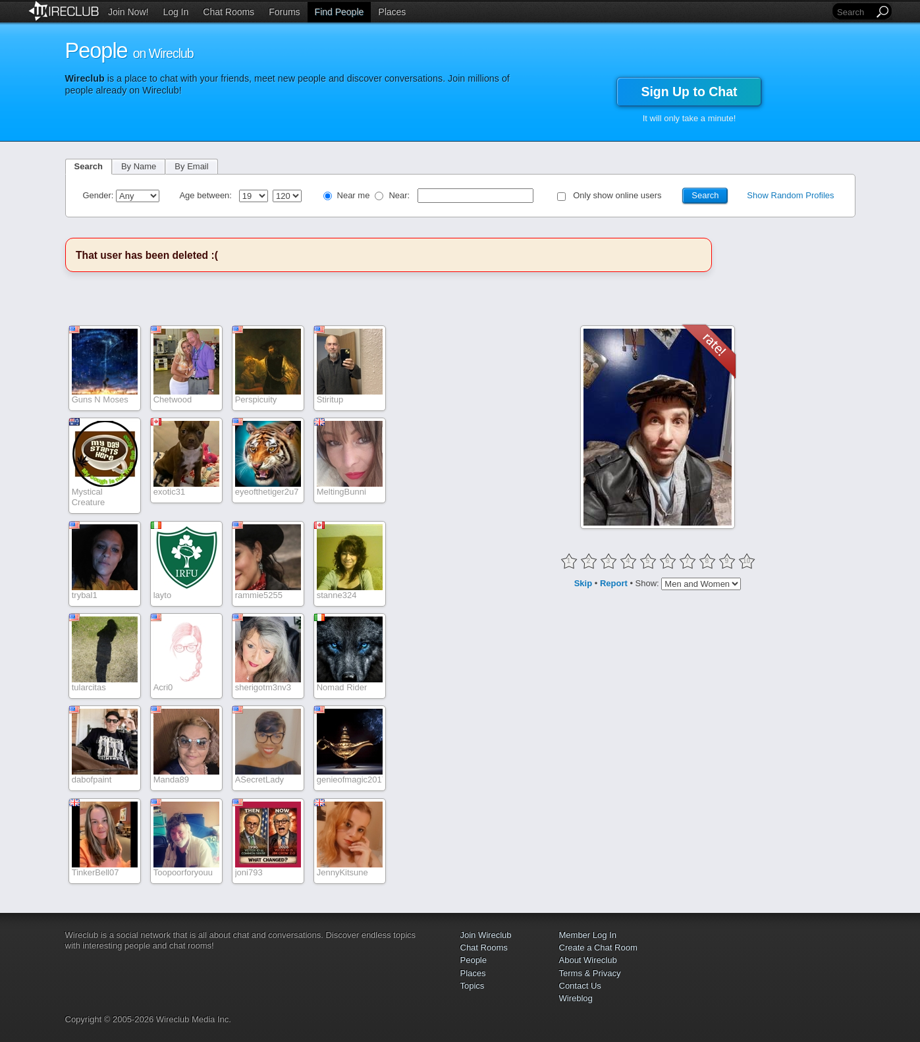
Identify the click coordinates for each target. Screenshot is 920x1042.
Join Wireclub (486, 935)
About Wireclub (588, 960)
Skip (583, 583)
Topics (472, 986)
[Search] (854, 12)
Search (88, 166)
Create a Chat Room (598, 947)
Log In (175, 12)
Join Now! (128, 12)
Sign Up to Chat (689, 91)
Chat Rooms (228, 12)
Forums (284, 12)
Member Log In (587, 935)
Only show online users (617, 195)
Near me (353, 195)
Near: (400, 195)
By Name (138, 166)
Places (392, 12)
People (473, 960)
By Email (191, 166)
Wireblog (576, 998)
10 (747, 560)
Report (614, 583)
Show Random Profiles (790, 195)
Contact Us (580, 986)
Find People (339, 12)
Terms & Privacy (590, 973)
